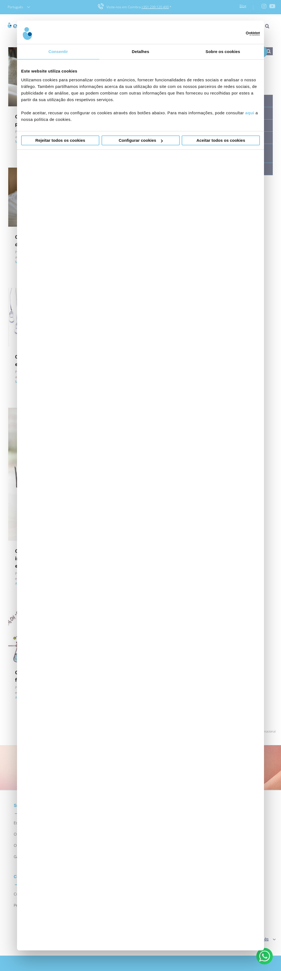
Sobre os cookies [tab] (223, 51)
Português (19, 7)
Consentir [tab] (58, 51)
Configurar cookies (141, 140)
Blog (243, 6)
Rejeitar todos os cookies (60, 140)
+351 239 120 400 (155, 7)
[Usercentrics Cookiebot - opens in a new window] (236, 34)
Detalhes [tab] (140, 51)
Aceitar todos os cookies (220, 140)
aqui (249, 112)
